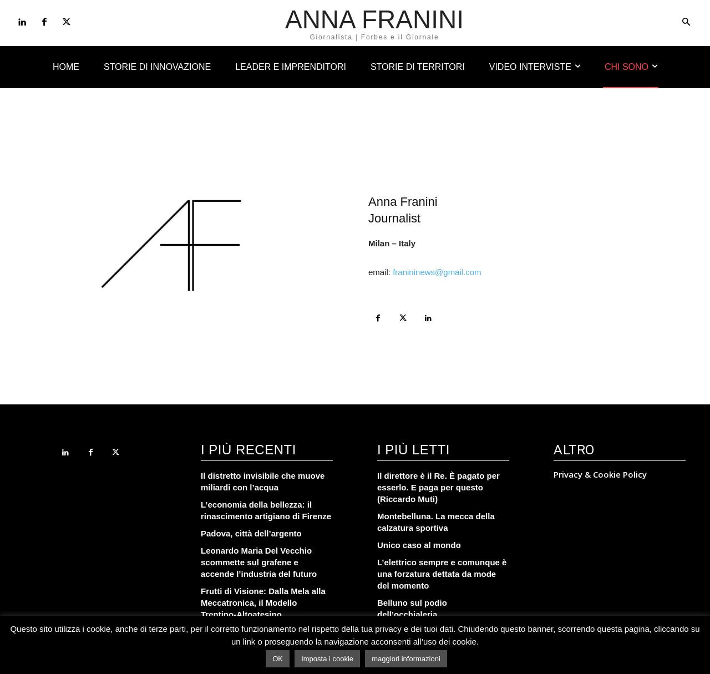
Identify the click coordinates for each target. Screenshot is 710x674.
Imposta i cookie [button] (327, 659)
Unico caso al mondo (419, 545)
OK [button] (277, 659)
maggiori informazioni (406, 659)
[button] (686, 22)
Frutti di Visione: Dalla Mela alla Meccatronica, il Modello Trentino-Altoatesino (263, 602)
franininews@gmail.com (437, 272)
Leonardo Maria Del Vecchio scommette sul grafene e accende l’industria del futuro (259, 562)
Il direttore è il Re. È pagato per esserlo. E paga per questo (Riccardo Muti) (438, 487)
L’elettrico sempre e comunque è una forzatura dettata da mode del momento (441, 574)
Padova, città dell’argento (251, 533)
